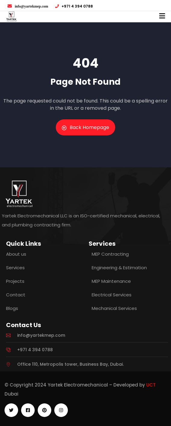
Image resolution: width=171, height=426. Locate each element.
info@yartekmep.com (31, 6)
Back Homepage (85, 127)
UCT (151, 385)
